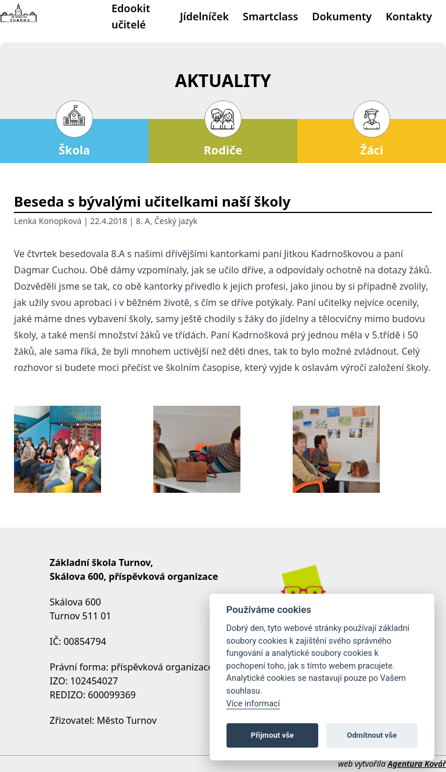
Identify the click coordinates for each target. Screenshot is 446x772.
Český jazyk (175, 220)
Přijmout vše (272, 735)
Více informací (253, 704)
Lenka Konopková (47, 220)
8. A (143, 220)
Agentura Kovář (417, 763)
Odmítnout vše (372, 735)
